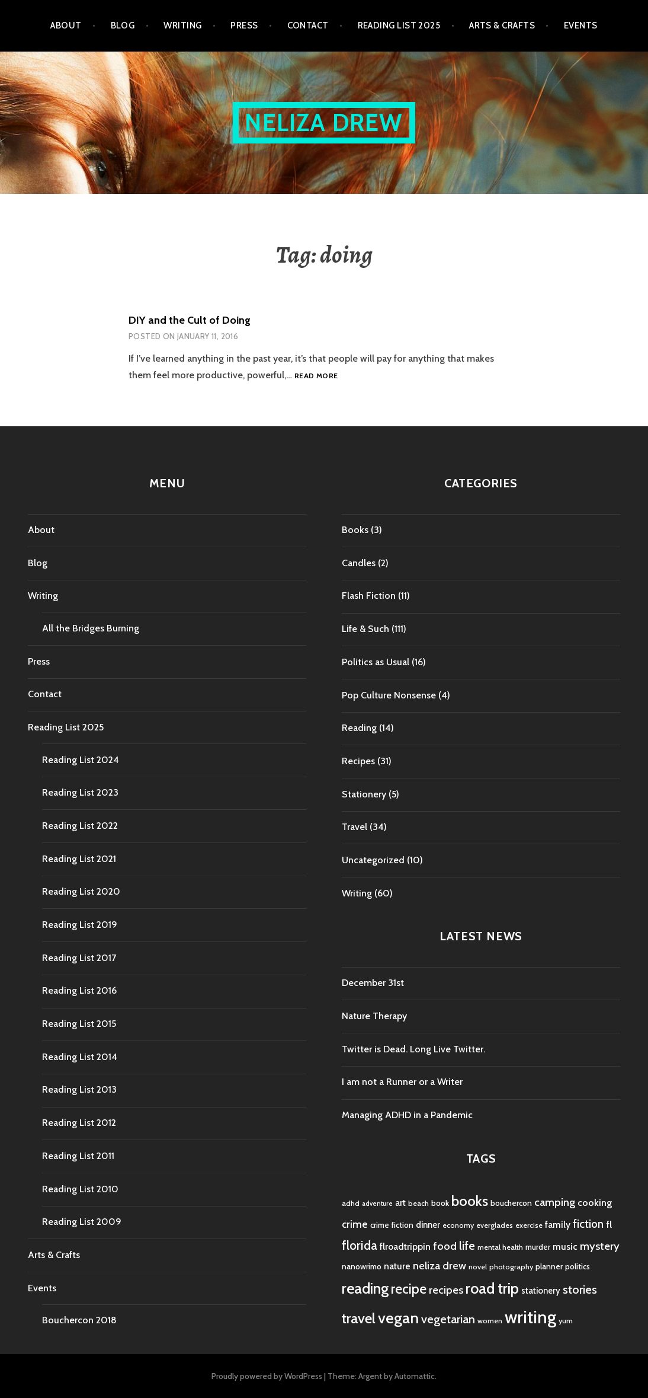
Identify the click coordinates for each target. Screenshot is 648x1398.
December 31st (373, 982)
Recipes (358, 761)
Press (244, 25)
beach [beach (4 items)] (418, 1203)
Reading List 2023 (80, 792)
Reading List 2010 (80, 1189)
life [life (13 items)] (467, 1246)
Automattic (414, 1376)
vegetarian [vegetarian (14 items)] (448, 1318)
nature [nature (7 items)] (397, 1266)
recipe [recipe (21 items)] (408, 1289)
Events (581, 25)
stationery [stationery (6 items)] (540, 1290)
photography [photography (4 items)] (511, 1266)
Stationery (364, 794)
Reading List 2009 (81, 1221)
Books (355, 529)
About (65, 25)
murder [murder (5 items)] (537, 1247)
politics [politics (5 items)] (577, 1266)
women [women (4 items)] (489, 1320)
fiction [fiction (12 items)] (588, 1224)
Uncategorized (373, 860)
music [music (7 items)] (565, 1246)
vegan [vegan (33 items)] (398, 1317)
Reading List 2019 (79, 924)
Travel (354, 826)
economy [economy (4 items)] (458, 1225)
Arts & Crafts (502, 25)
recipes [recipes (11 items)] (446, 1290)
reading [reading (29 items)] (365, 1288)
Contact (308, 25)
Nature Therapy (374, 1016)
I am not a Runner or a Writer (402, 1081)
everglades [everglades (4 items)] (494, 1225)
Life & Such (365, 628)
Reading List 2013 (79, 1089)
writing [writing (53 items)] (530, 1317)
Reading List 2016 (79, 990)
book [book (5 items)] (440, 1203)
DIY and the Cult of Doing (190, 320)
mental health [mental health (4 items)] (500, 1247)
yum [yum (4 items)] (566, 1320)
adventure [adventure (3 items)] (377, 1204)
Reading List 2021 (79, 858)
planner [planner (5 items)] (549, 1266)
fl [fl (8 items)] (609, 1224)
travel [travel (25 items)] (359, 1318)
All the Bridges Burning (90, 628)
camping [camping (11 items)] (554, 1202)
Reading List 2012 (79, 1122)
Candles (359, 563)
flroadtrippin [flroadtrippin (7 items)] (405, 1246)
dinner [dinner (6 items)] (428, 1225)
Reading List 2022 (80, 825)
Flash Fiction (369, 595)
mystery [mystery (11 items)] (600, 1246)
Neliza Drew (324, 122)
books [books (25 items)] (469, 1200)
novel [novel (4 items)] (478, 1266)
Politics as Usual (375, 662)
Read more (316, 376)
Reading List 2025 (399, 25)
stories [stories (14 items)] (580, 1289)
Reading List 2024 (80, 759)
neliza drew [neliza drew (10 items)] (439, 1265)
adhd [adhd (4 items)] (351, 1203)
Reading (359, 727)
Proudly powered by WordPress (266, 1376)
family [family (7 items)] (557, 1224)
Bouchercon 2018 (79, 1320)
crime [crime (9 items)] (355, 1224)
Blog (123, 25)
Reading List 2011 (78, 1155)
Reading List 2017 (79, 957)
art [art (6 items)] (400, 1203)
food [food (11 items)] (445, 1246)
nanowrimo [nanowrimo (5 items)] (361, 1266)
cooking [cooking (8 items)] (595, 1202)
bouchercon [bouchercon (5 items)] (511, 1203)
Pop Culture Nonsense (389, 695)
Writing (182, 25)
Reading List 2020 (81, 891)
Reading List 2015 (79, 1023)
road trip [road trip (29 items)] (492, 1288)
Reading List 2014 (79, 1056)
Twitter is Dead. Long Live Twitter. (413, 1049)
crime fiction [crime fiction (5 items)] (391, 1225)
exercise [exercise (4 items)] (529, 1225)
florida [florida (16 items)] (359, 1245)
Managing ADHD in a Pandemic (407, 1115)
